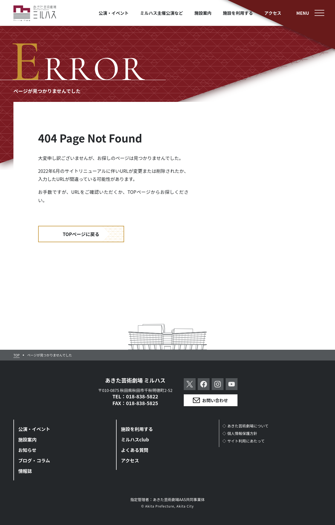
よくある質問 (134, 450)
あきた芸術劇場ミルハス (34, 13)
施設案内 (27, 439)
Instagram (218, 384)
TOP (16, 355)
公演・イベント (34, 429)
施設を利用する (137, 429)
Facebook (204, 384)
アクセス (130, 460)
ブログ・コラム (34, 460)
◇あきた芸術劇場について (245, 425)
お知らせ (27, 450)
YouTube (231, 384)
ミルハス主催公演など (161, 13)
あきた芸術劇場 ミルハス (135, 380)
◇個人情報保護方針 (239, 433)
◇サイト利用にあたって (243, 441)
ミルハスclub (135, 439)
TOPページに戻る (81, 234)
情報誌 (25, 470)
